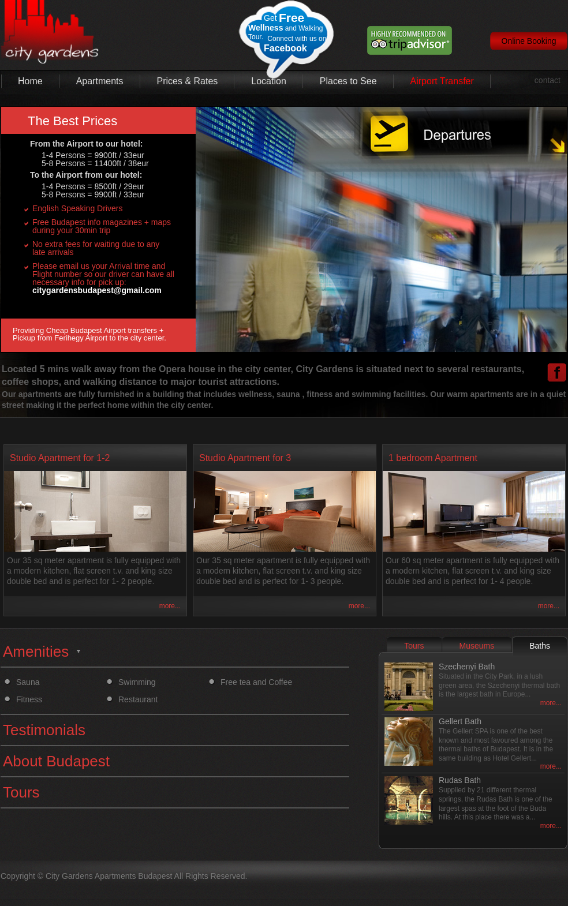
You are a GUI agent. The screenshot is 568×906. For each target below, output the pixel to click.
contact (547, 80)
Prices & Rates (187, 81)
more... (170, 606)
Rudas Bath (460, 780)
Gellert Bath (460, 721)
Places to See (348, 81)
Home (30, 81)
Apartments (100, 81)
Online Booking (529, 41)
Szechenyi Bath (467, 666)
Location (268, 81)
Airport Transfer (442, 81)
